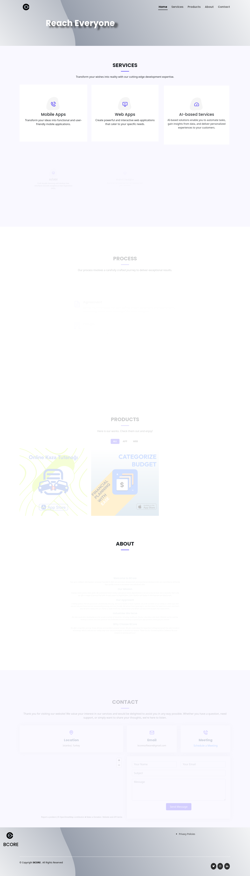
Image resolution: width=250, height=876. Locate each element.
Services (177, 7)
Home (163, 7)
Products (194, 7)
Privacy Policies (187, 834)
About (209, 7)
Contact (224, 7)
